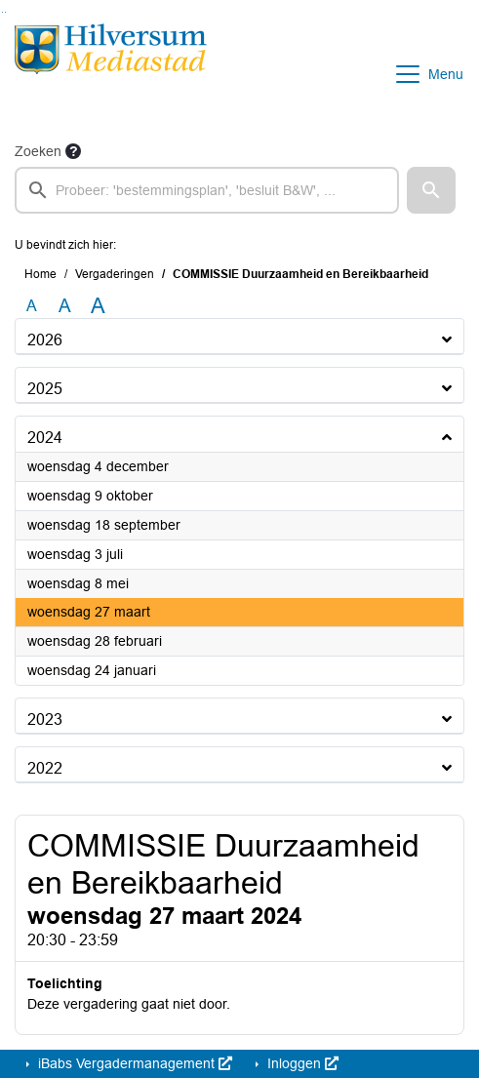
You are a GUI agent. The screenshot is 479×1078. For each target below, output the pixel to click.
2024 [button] (44, 437)
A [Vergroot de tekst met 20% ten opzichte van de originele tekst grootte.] (65, 306)
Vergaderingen (114, 274)
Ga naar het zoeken (2, 12)
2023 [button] (44, 719)
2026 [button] (44, 340)
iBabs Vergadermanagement (133, 1063)
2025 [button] (44, 388)
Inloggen (301, 1063)
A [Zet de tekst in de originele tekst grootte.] (31, 306)
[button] (431, 190)
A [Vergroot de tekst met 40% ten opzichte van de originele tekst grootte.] (98, 306)
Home (40, 274)
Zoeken (38, 151)
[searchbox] (207, 190)
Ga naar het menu (5, 12)
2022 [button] (44, 768)
